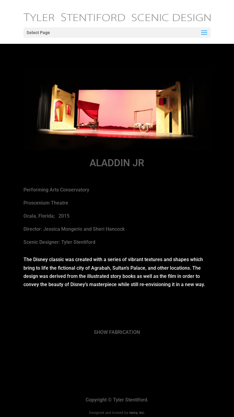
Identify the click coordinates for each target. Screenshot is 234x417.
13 (148, 136)
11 (137, 136)
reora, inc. (137, 413)
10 (132, 136)
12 (143, 136)
